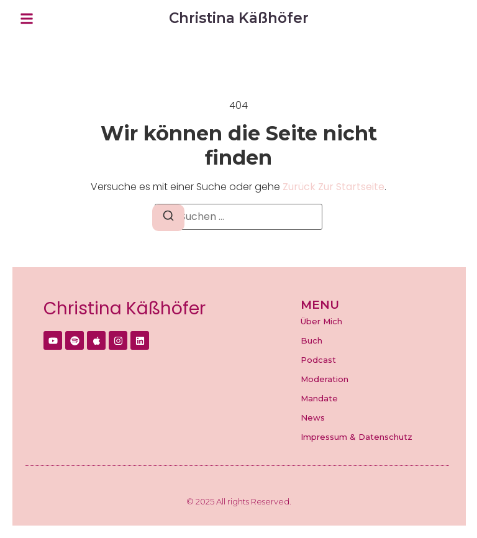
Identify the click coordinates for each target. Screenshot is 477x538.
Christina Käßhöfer (124, 308)
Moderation (324, 379)
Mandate (319, 398)
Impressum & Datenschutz (356, 437)
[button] (27, 18)
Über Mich (321, 321)
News (313, 417)
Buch (311, 340)
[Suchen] (168, 217)
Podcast (318, 360)
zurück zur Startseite (333, 187)
